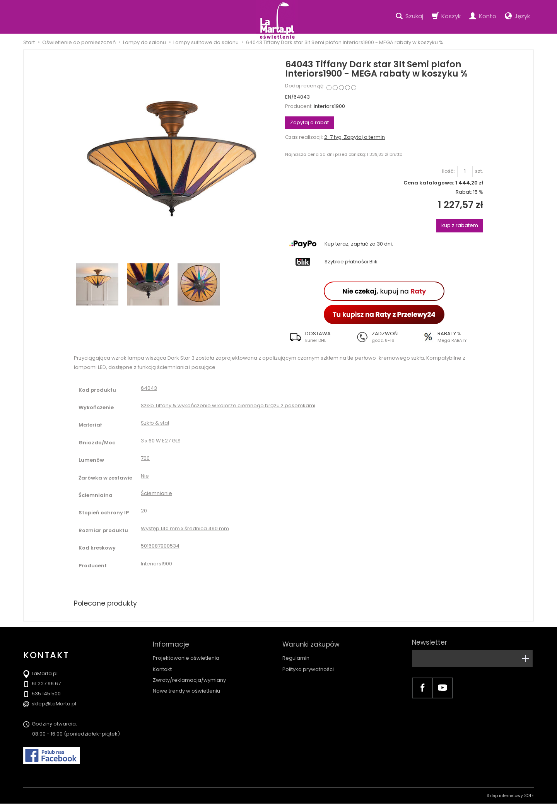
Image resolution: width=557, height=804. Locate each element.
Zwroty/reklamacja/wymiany (189, 677)
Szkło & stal (155, 423)
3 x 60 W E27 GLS (161, 440)
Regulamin (295, 655)
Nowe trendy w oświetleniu (186, 688)
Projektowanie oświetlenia (186, 655)
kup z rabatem (459, 225)
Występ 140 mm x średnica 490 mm (185, 528)
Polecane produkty (106, 603)
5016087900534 (160, 546)
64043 (149, 388)
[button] (318, 337)
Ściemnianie (156, 493)
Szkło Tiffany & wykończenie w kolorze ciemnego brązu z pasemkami (228, 405)
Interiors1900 (329, 106)
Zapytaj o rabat (309, 122)
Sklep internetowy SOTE (510, 796)
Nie (145, 476)
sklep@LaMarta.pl (54, 704)
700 (145, 458)
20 (144, 510)
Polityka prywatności (308, 666)
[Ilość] (465, 171)
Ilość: (448, 171)
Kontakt (162, 666)
